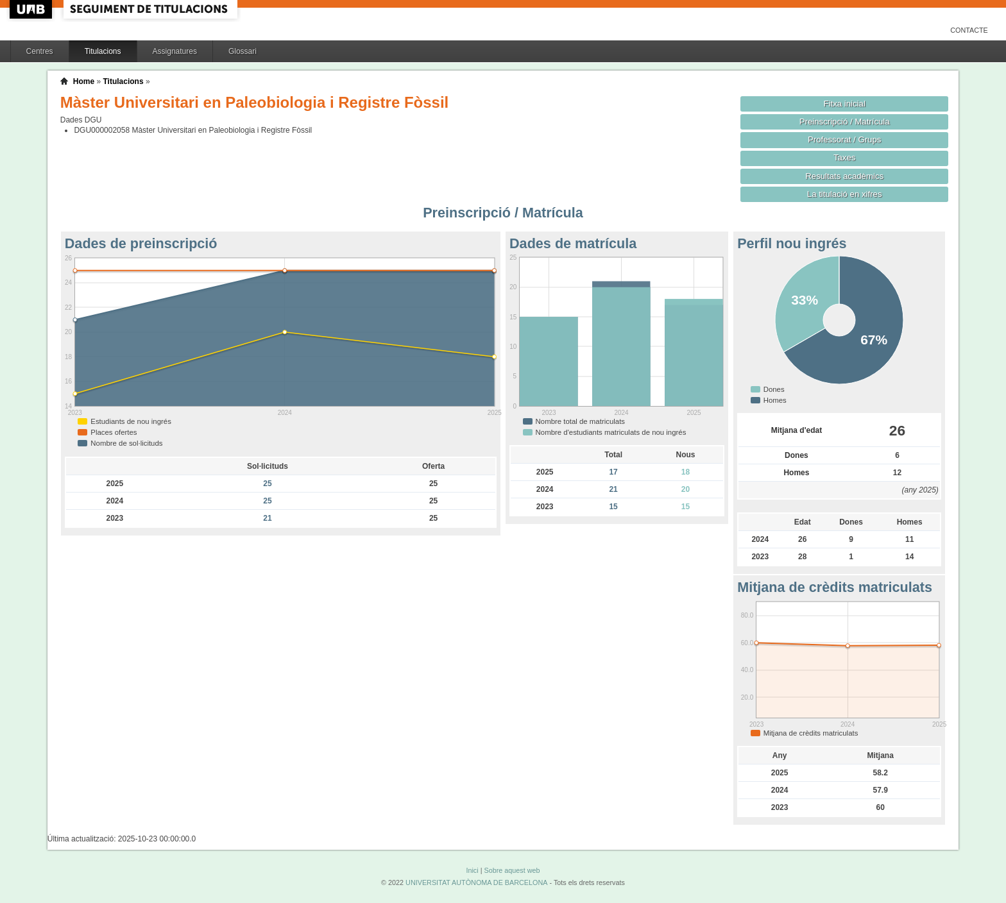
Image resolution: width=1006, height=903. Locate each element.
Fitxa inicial (844, 103)
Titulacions (103, 51)
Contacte (969, 30)
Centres (39, 51)
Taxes (844, 157)
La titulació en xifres (844, 194)
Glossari (242, 51)
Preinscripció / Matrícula (844, 121)
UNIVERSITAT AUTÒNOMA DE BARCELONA (476, 882)
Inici (472, 870)
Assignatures (175, 51)
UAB (32, 9)
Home (83, 81)
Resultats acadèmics (844, 176)
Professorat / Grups (844, 139)
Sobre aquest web (512, 870)
